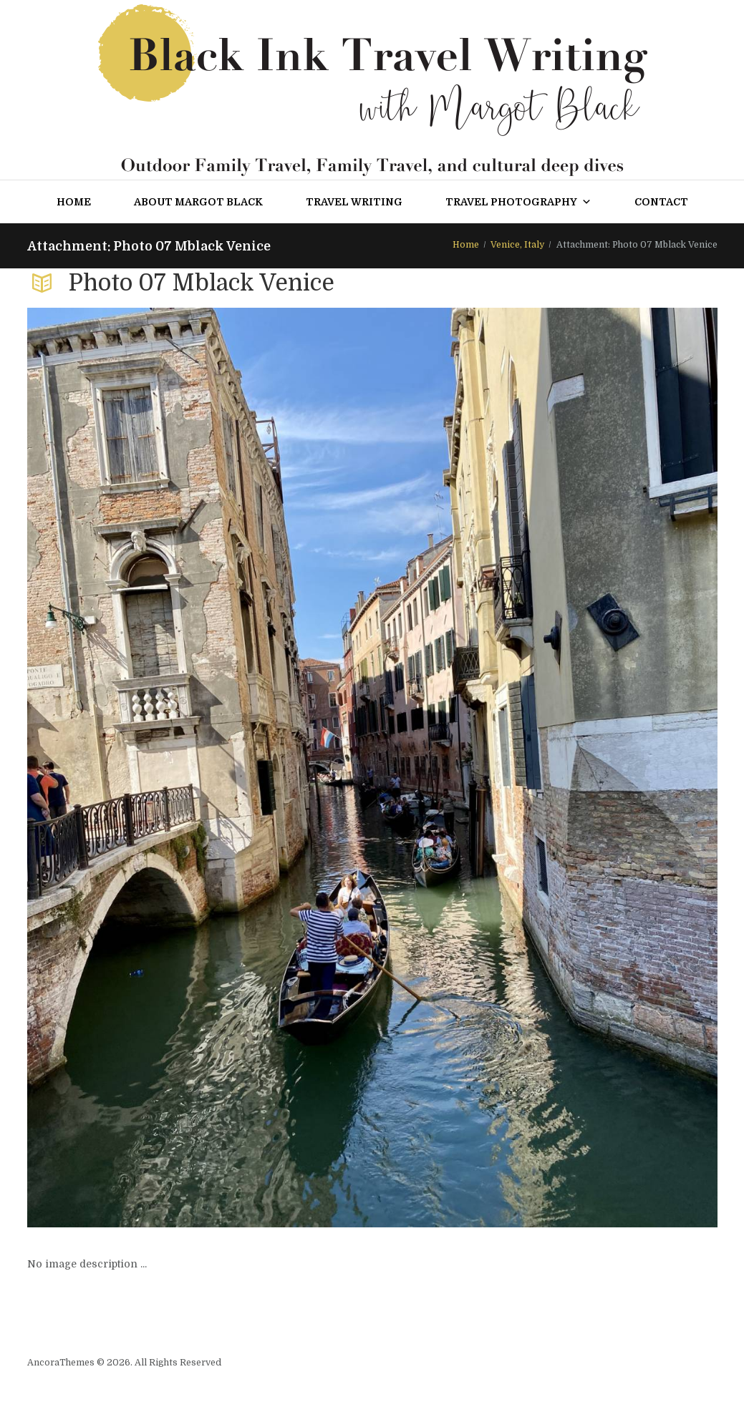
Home (74, 202)
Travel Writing (354, 202)
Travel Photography (518, 202)
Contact (661, 202)
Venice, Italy (517, 245)
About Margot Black (198, 202)
